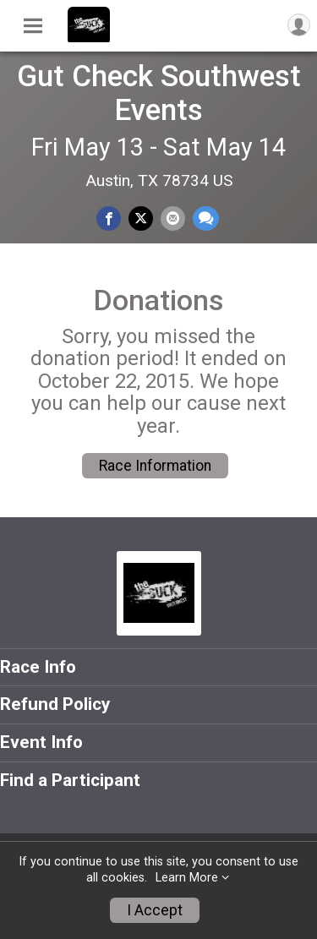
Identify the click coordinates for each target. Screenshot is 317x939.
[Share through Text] (206, 218)
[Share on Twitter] (140, 218)
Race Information (155, 465)
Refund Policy (55, 704)
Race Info (38, 667)
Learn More (187, 878)
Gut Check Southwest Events (159, 93)
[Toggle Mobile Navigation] (32, 26)
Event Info (41, 742)
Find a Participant (70, 780)
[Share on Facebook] (108, 218)
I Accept (155, 910)
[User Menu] (298, 25)
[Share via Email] (173, 218)
